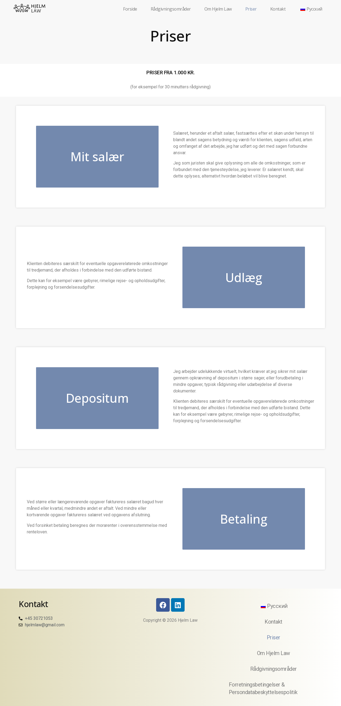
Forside (130, 9)
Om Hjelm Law (218, 9)
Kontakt (278, 9)
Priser (251, 9)
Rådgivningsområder (171, 9)
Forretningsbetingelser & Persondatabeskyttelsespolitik (263, 688)
